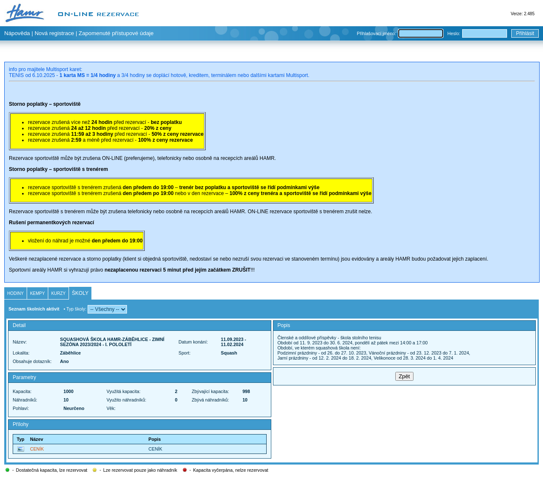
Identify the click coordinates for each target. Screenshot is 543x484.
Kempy (37, 293)
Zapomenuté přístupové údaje (116, 33)
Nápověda (17, 33)
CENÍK (37, 448)
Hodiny (15, 293)
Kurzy (58, 293)
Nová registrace (54, 33)
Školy (80, 293)
